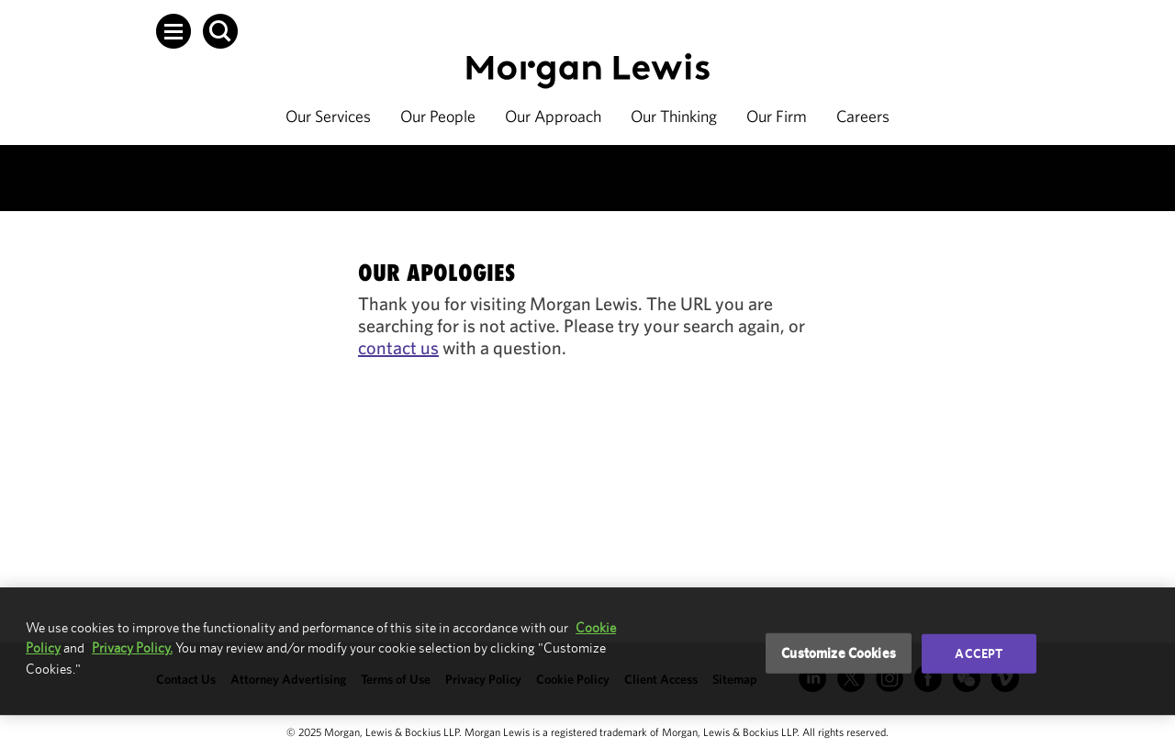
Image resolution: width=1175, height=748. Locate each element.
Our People (438, 116)
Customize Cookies (838, 653)
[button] (173, 31)
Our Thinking (674, 116)
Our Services (328, 116)
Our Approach (553, 116)
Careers (863, 116)
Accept (978, 653)
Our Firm (776, 116)
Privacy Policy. (132, 647)
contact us (398, 347)
